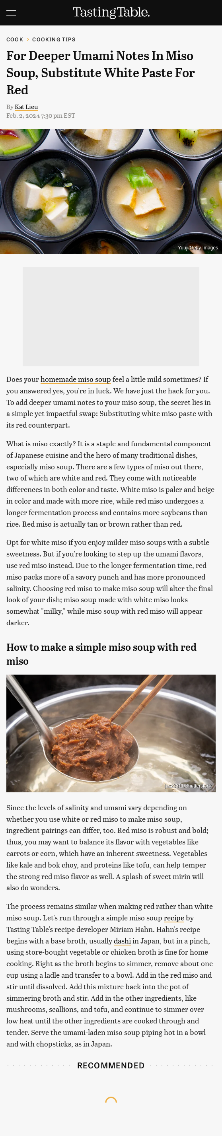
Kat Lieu (26, 106)
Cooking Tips (53, 39)
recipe (174, 917)
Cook (14, 39)
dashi (122, 940)
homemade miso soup (76, 379)
